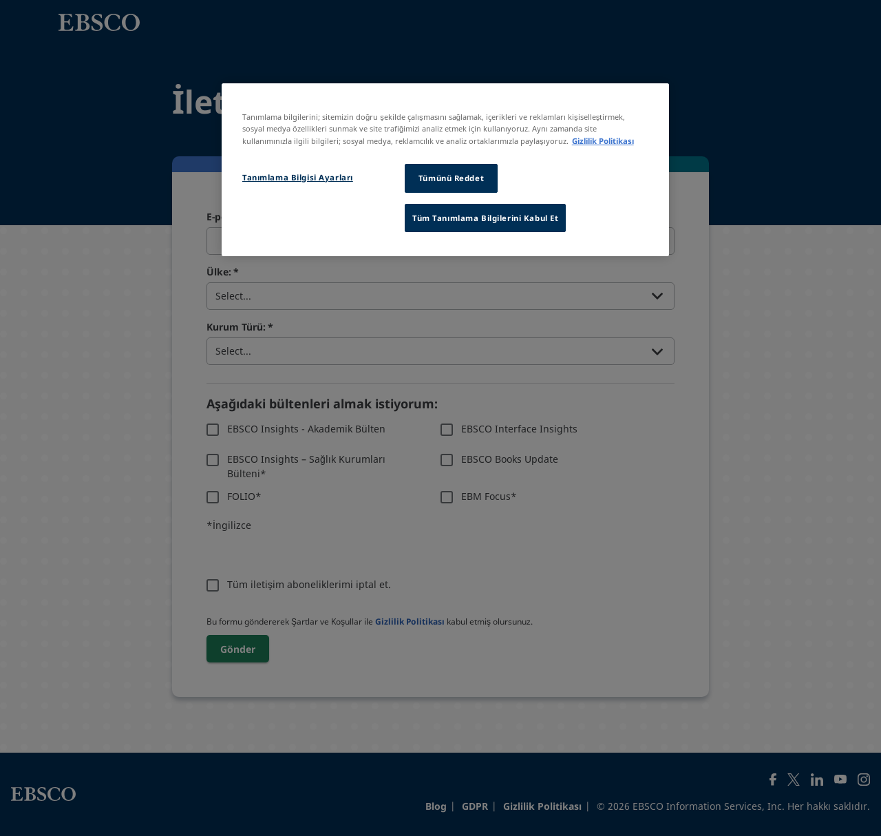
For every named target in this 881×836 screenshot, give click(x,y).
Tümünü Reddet (451, 178)
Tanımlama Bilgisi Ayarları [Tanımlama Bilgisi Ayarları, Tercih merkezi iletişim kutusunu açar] (297, 177)
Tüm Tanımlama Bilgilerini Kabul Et (485, 218)
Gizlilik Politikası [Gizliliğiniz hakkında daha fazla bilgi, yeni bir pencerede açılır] (603, 141)
